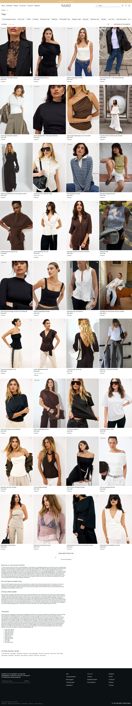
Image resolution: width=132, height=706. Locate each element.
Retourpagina (70, 679)
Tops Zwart (43, 655)
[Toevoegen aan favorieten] (31, 28)
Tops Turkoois (24, 655)
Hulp (67, 674)
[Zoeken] (108, 6)
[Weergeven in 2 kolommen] (108, 24)
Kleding (3, 10)
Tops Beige (13, 653)
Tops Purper (4, 655)
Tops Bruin (25, 653)
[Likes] (126, 5)
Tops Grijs (46, 653)
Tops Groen (53, 653)
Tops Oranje (60, 653)
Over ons (89, 674)
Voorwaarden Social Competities (14, 703)
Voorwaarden (4, 703)
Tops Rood (11, 655)
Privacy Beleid (24, 703)
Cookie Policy (30, 703)
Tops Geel (41, 653)
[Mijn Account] (122, 5)
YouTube (111, 685)
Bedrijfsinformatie (92, 679)
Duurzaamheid (91, 682)
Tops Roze (17, 655)
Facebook (111, 679)
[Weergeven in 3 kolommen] (111, 24)
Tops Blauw (19, 653)
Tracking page (70, 682)
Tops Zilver (36, 655)
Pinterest (111, 682)
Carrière (89, 676)
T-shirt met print (5, 653)
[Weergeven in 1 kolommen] (105, 24)
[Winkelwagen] (129, 5)
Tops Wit (30, 655)
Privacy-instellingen (38, 703)
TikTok (111, 676)
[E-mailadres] (12, 681)
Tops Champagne (33, 653)
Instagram (111, 674)
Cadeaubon (69, 685)
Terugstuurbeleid (71, 676)
